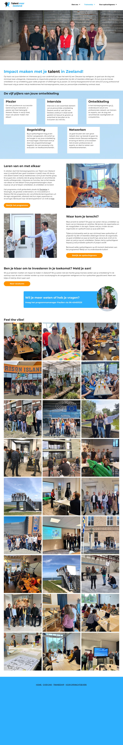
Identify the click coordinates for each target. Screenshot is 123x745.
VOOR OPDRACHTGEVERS (76, 685)
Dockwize (43, 189)
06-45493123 (75, 302)
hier (52, 199)
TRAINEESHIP (58, 685)
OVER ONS (47, 685)
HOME (39, 685)
